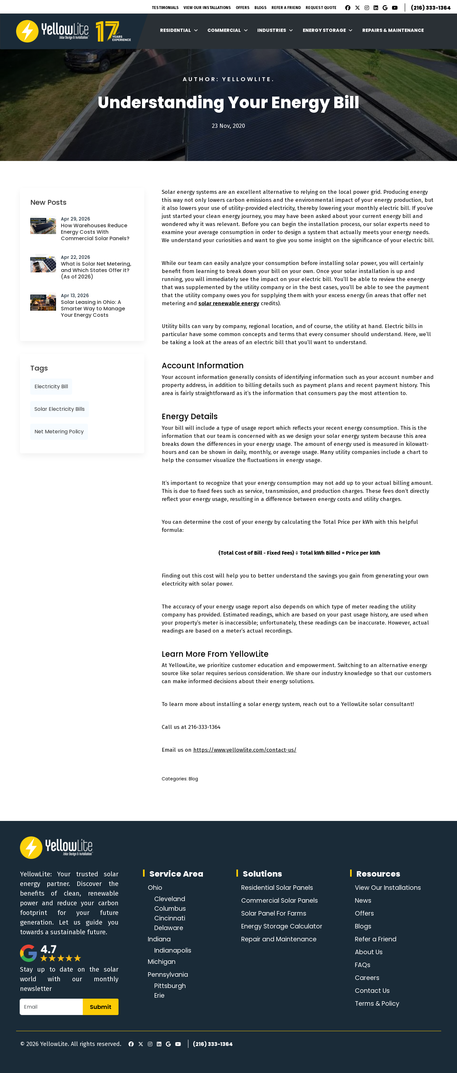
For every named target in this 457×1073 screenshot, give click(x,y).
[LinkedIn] (374, 8)
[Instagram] (365, 8)
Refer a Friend (375, 939)
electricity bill (51, 386)
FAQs (361, 965)
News (362, 900)
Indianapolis (174, 950)
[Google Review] (384, 8)
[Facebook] (346, 8)
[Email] (51, 1007)
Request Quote (321, 7)
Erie (160, 995)
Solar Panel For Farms (273, 913)
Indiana (160, 939)
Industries (275, 30)
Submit (100, 1007)
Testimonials (165, 7)
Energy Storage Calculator (281, 926)
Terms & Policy (376, 1003)
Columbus (171, 908)
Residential (179, 30)
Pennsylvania (169, 974)
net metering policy (59, 431)
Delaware (170, 928)
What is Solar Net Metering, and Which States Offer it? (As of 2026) (96, 270)
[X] (356, 8)
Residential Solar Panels (277, 887)
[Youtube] (394, 8)
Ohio (155, 887)
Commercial (227, 30)
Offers (243, 7)
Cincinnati (170, 918)
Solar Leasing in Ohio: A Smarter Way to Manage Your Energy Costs (93, 308)
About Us (367, 952)
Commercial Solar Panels (279, 900)
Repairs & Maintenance (393, 30)
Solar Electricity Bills (59, 409)
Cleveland (171, 899)
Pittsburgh (171, 986)
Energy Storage (328, 30)
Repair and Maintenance (278, 939)
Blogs (260, 7)
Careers (366, 978)
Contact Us (371, 990)
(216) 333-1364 (431, 8)
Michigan (162, 961)
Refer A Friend (286, 7)
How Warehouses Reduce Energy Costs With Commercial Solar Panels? (95, 232)
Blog (193, 779)
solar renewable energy (228, 303)
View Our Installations (207, 7)
